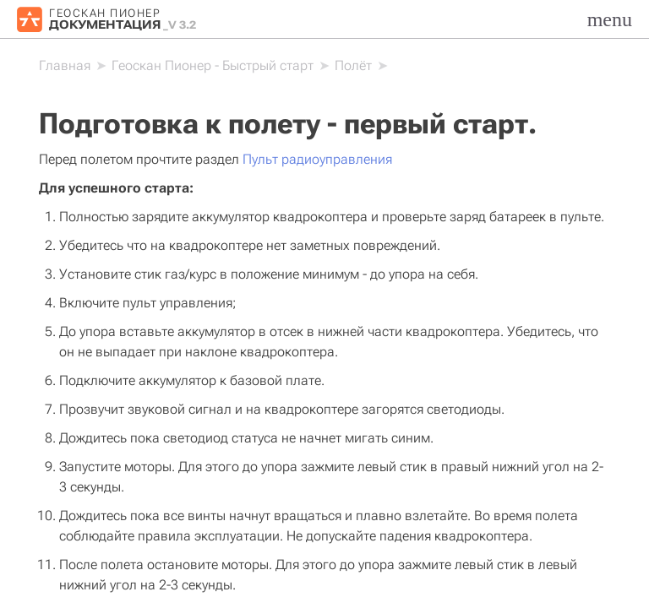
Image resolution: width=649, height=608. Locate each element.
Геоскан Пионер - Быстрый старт (213, 65)
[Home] (64, 66)
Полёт (353, 65)
